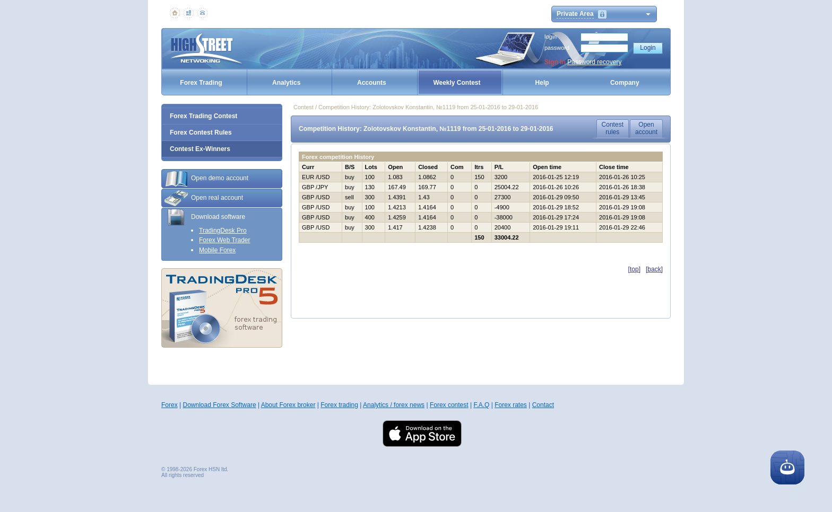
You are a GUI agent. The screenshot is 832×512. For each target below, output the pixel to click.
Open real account (203, 198)
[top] (634, 269)
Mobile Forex (217, 250)
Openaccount (646, 128)
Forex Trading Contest (203, 116)
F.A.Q (481, 405)
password (556, 48)
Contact (543, 405)
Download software (204, 217)
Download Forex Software (219, 405)
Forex (169, 405)
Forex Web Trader (224, 240)
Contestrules (612, 128)
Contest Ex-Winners (200, 149)
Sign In (555, 62)
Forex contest (449, 405)
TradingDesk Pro (223, 230)
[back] (654, 269)
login (550, 36)
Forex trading (339, 405)
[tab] (221, 178)
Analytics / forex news (393, 405)
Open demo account (206, 178)
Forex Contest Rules (201, 132)
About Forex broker (288, 405)
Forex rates (511, 405)
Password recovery (594, 62)
